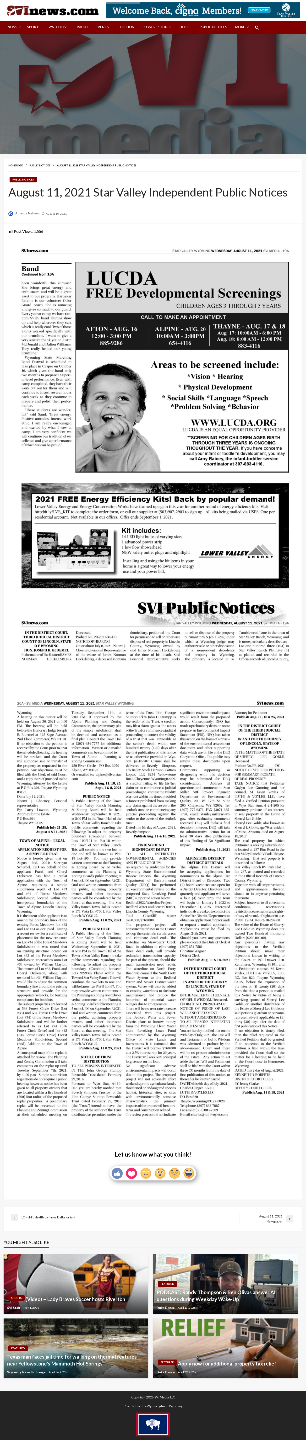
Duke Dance (166, 1308)
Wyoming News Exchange (26, 1372)
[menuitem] (13, 27)
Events (102, 27)
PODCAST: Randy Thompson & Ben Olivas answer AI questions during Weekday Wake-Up (216, 1295)
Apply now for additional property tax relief (227, 1363)
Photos (184, 27)
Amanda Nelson (27, 213)
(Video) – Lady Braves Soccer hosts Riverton (75, 1299)
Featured (167, 1283)
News (12, 27)
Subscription (155, 27)
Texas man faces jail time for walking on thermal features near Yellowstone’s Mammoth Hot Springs (72, 1360)
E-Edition (125, 27)
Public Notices (213, 27)
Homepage (15, 165)
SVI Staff (14, 1308)
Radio (82, 27)
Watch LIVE (59, 27)
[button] (257, 27)
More (240, 27)
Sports (33, 27)
